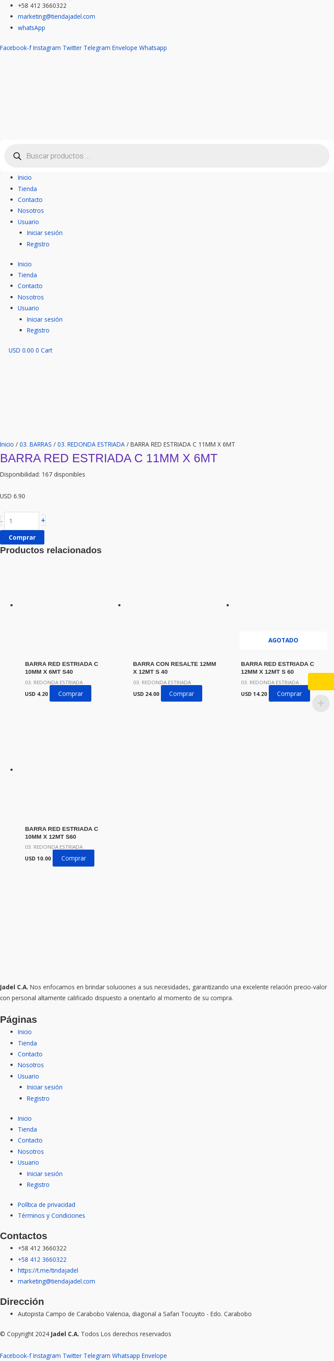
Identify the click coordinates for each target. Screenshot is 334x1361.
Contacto (30, 199)
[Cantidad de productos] (21, 521)
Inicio (25, 177)
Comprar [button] (70, 693)
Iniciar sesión (45, 233)
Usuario (28, 222)
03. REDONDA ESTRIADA (91, 444)
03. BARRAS (36, 444)
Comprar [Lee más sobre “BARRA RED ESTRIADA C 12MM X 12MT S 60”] (289, 693)
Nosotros (31, 210)
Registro (38, 244)
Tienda (27, 189)
